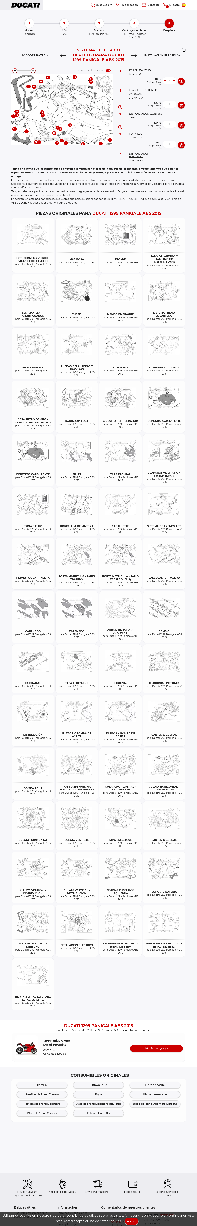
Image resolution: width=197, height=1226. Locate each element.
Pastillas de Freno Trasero (42, 1094)
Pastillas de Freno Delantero (42, 1103)
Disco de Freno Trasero (42, 1113)
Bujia (98, 1094)
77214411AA (136, 97)
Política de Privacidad (70, 1216)
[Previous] (63, 55)
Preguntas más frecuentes (30, 1212)
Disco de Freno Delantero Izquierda (98, 1103)
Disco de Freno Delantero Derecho (155, 1103)
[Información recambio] (120, 107)
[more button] (174, 80)
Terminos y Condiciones (72, 1212)
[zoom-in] (33, 70)
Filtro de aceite (155, 1085)
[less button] (165, 80)
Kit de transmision (155, 1094)
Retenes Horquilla (98, 1113)
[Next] (134, 55)
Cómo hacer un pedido (28, 1216)
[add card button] (181, 81)
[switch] (108, 70)
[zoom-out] (14, 70)
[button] (184, 49)
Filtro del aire (98, 1085)
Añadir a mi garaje (156, 1048)
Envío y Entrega (67, 1224)
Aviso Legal (64, 1220)
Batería (42, 1085)
